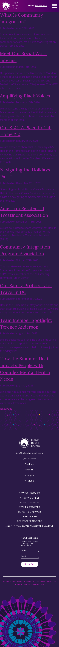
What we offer (29, 498)
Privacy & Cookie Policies (33, 584)
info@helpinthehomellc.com (29, 453)
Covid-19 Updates (29, 512)
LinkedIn (29, 469)
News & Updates (29, 507)
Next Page (6, 408)
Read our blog (29, 502)
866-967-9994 (41, 5)
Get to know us (29, 493)
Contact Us (29, 516)
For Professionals (29, 521)
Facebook (29, 464)
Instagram (29, 475)
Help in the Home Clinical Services (30, 526)
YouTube (29, 480)
